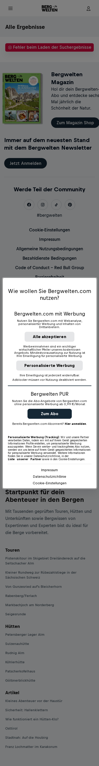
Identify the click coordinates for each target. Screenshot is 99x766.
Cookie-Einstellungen (50, 483)
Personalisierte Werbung (49, 365)
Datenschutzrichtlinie (49, 477)
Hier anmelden (75, 423)
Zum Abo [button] (49, 413)
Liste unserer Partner (24, 459)
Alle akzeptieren (49, 336)
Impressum (49, 470)
